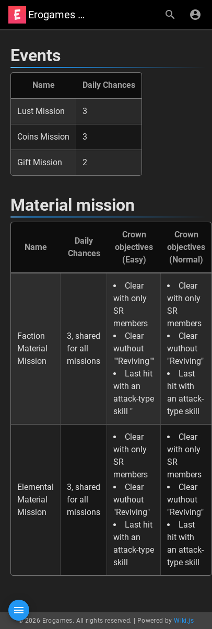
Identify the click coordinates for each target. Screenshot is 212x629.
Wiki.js (184, 620)
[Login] (195, 14)
